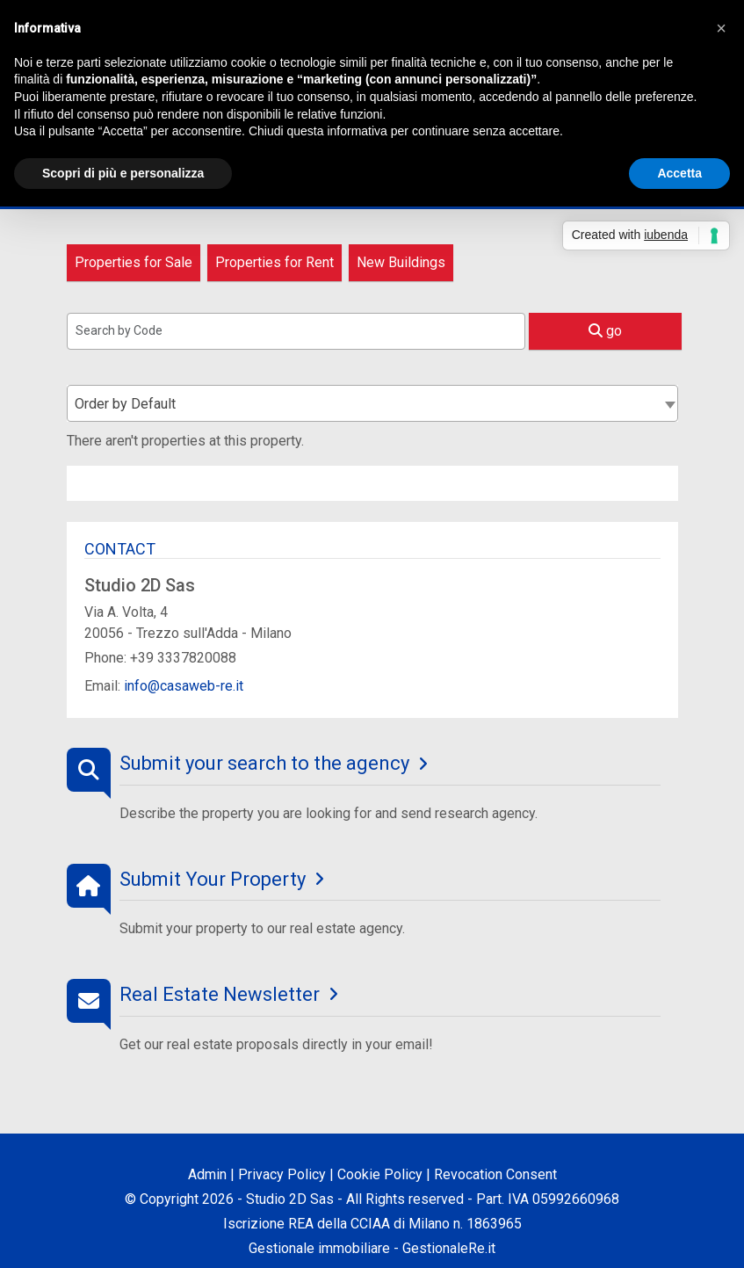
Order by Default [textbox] (125, 403)
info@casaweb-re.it (183, 685)
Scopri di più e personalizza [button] (123, 173)
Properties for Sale (133, 262)
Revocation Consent (495, 1174)
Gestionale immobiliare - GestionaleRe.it (372, 1248)
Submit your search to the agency (264, 763)
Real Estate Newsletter (219, 994)
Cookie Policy (380, 1174)
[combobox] (372, 403)
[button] (721, 28)
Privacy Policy (282, 1174)
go (605, 330)
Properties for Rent (274, 262)
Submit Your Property (212, 879)
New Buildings (401, 262)
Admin (207, 1174)
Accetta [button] (679, 173)
